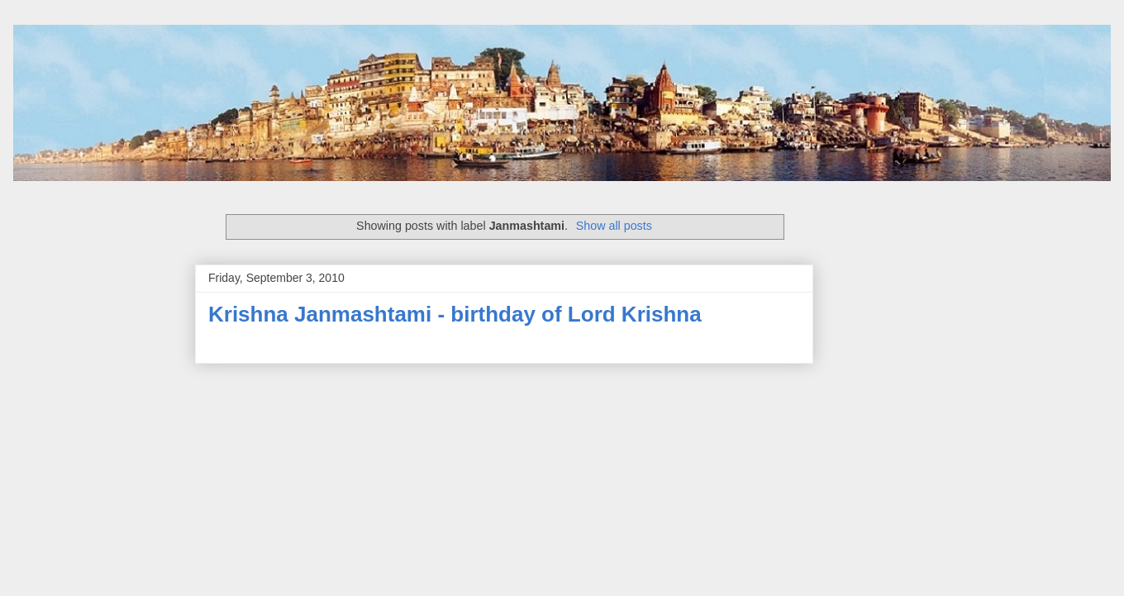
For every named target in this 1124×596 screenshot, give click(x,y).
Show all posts (614, 225)
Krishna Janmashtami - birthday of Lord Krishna (455, 314)
